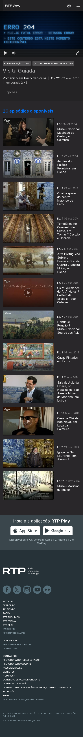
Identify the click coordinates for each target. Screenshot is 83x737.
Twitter (17, 590)
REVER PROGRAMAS (14, 633)
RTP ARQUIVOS (11, 617)
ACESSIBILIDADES (12, 667)
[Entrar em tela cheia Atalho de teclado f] (77, 53)
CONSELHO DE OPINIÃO (16, 683)
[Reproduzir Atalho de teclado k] (5, 53)
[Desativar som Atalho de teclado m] (14, 53)
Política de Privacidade (15, 713)
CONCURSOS (10, 640)
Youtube (37, 590)
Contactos (10, 648)
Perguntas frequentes (17, 644)
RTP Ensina (9, 621)
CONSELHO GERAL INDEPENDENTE (21, 679)
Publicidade (9, 716)
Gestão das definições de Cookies (24, 699)
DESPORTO (9, 605)
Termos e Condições (65, 713)
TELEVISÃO (9, 609)
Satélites (9, 671)
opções (10, 92)
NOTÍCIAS (8, 601)
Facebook (7, 590)
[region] (41, 34)
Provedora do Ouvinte (17, 664)
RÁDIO (6, 613)
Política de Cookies (41, 713)
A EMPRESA (9, 675)
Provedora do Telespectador (21, 660)
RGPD (6, 695)
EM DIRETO (9, 629)
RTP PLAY (8, 625)
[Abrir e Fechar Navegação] (78, 6)
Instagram (27, 590)
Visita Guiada (19, 71)
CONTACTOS (10, 656)
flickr (47, 590)
